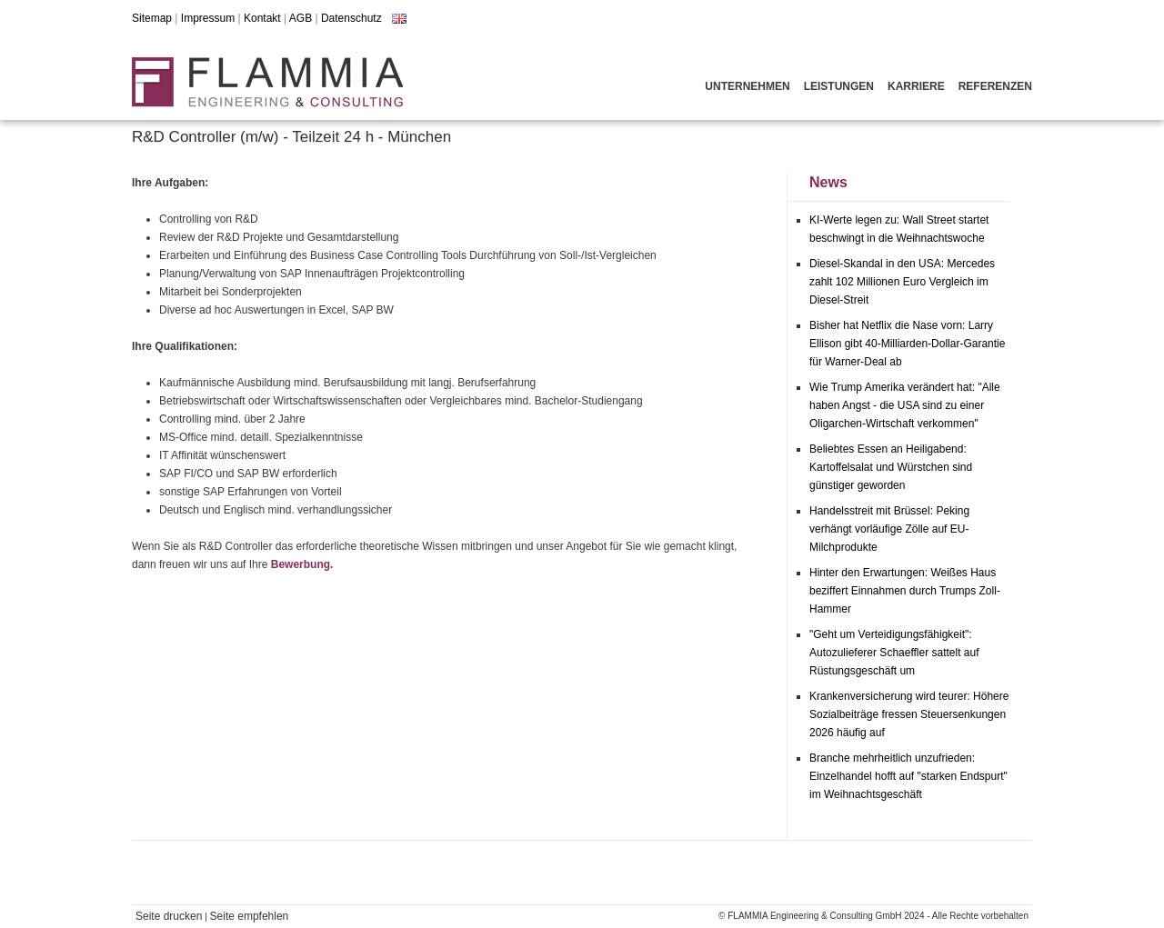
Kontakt (262, 18)
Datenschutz (351, 18)
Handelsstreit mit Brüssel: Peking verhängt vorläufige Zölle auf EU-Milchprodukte (889, 529)
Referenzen (995, 86)
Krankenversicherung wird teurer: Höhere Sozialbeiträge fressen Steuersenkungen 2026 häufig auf (908, 714)
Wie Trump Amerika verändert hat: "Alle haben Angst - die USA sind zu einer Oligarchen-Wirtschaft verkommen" (904, 405)
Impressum (208, 18)
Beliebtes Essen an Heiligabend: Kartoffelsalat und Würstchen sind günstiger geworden (890, 467)
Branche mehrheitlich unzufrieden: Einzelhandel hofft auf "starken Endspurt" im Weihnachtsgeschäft (908, 776)
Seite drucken (168, 916)
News (828, 182)
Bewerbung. (302, 564)
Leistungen (839, 86)
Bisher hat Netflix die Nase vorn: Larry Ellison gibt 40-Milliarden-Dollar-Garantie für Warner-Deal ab (907, 343)
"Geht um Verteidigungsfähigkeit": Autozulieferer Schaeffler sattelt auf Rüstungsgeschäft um (894, 652)
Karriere (916, 86)
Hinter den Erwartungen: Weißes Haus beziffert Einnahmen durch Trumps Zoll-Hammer (904, 590)
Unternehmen (747, 86)
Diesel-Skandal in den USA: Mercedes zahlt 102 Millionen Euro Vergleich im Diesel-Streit (902, 281)
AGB (300, 18)
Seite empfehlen (249, 916)
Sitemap (152, 18)
